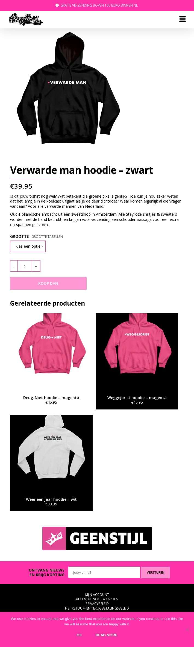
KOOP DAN (48, 283)
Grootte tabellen (47, 236)
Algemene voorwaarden (97, 599)
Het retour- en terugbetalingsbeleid (97, 608)
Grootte (19, 236)
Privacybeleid (97, 603)
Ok (79, 635)
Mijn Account (97, 594)
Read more (106, 635)
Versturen (155, 572)
